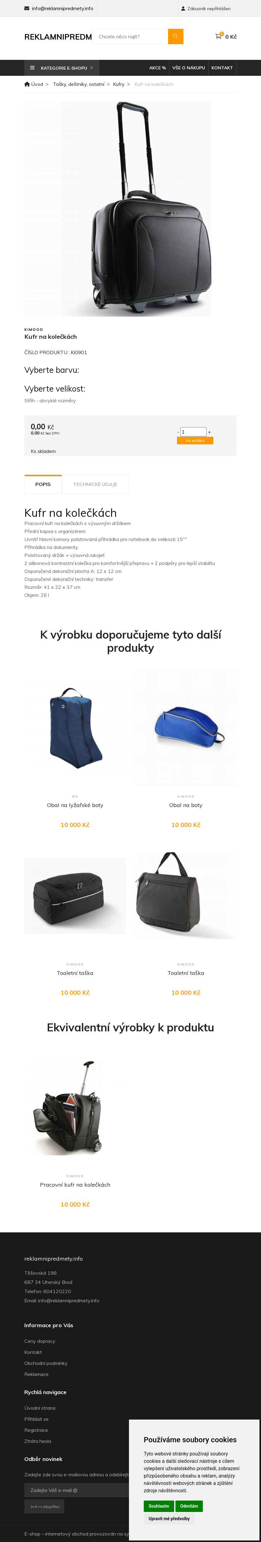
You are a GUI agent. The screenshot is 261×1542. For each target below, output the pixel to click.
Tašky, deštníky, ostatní (78, 84)
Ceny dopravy (39, 1341)
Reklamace (36, 1374)
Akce (157, 68)
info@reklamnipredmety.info (62, 8)
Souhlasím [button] (159, 1506)
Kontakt (222, 68)
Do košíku (195, 441)
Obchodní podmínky (46, 1363)
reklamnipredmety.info (53, 1258)
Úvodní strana (39, 1408)
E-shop (32, 1534)
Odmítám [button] (189, 1506)
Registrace (36, 1430)
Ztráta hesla (37, 1441)
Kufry (119, 84)
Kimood (33, 329)
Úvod (33, 84)
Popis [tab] (43, 484)
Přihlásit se (36, 1419)
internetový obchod (66, 1534)
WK (75, 796)
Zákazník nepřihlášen (206, 8)
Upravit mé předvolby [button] (169, 1518)
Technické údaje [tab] (95, 484)
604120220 (57, 1291)
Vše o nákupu (188, 68)
